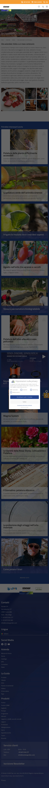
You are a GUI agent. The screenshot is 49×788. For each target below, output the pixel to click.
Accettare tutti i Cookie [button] (24, 397)
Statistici (24, 390)
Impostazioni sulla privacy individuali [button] (24, 405)
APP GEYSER (27, 2)
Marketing (34, 390)
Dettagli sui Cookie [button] (24, 407)
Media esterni (15, 392)
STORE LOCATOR (37, 2)
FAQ (47, 2)
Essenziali (14, 390)
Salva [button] (24, 402)
